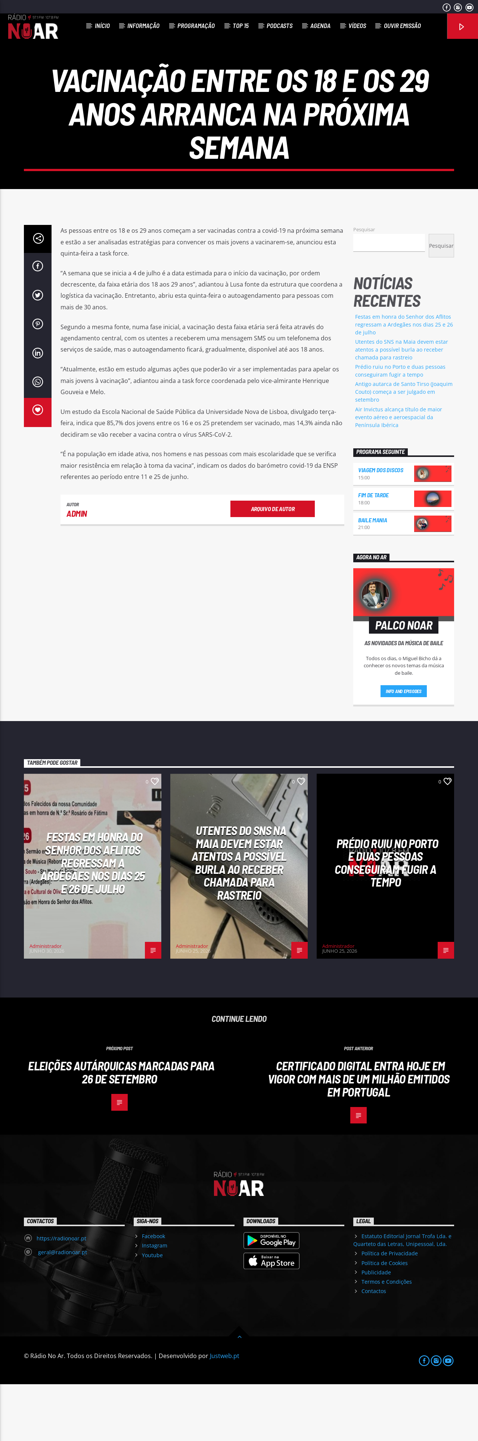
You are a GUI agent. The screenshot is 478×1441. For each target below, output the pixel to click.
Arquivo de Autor (273, 565)
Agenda (320, 25)
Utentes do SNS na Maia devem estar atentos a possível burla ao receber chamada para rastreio (401, 406)
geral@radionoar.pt (62, 1308)
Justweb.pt (224, 1412)
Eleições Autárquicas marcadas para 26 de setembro (121, 1128)
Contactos (373, 1347)
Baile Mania (372, 576)
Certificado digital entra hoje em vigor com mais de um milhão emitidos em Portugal (359, 1135)
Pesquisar (364, 286)
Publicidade (376, 1329)
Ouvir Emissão (402, 25)
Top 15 (241, 25)
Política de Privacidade (389, 1310)
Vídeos (357, 25)
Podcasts (279, 25)
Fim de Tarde (373, 551)
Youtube (152, 1311)
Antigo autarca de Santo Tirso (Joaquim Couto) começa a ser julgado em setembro (404, 448)
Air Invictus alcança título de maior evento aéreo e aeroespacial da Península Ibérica (398, 474)
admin (76, 570)
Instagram (154, 1302)
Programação (196, 25)
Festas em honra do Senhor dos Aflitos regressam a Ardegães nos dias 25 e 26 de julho (404, 381)
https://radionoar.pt (61, 1295)
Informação (143, 25)
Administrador (46, 1002)
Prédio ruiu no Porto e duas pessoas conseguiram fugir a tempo (386, 919)
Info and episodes (404, 748)
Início (102, 25)
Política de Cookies (384, 1319)
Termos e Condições (386, 1338)
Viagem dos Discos (380, 526)
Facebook (153, 1292)
